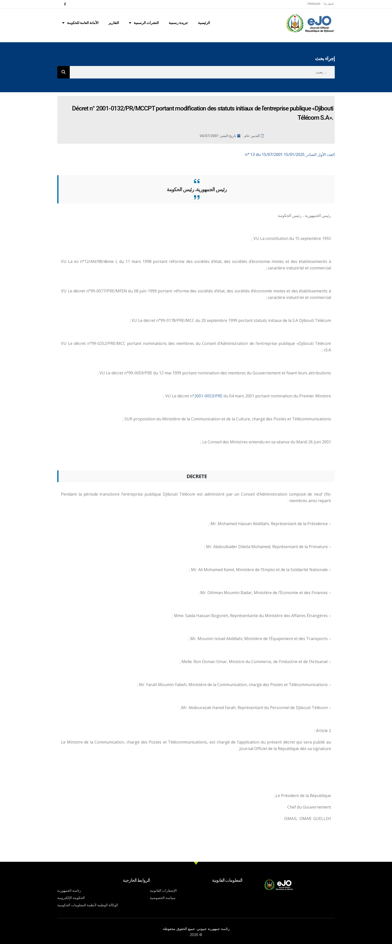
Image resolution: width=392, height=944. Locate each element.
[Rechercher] (63, 72)
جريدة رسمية (178, 23)
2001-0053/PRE (209, 396)
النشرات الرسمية (144, 22)
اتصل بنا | (328, 3)
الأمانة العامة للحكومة (80, 22)
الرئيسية (204, 23)
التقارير (113, 23)
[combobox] (202, 72)
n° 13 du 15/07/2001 (290, 154)
